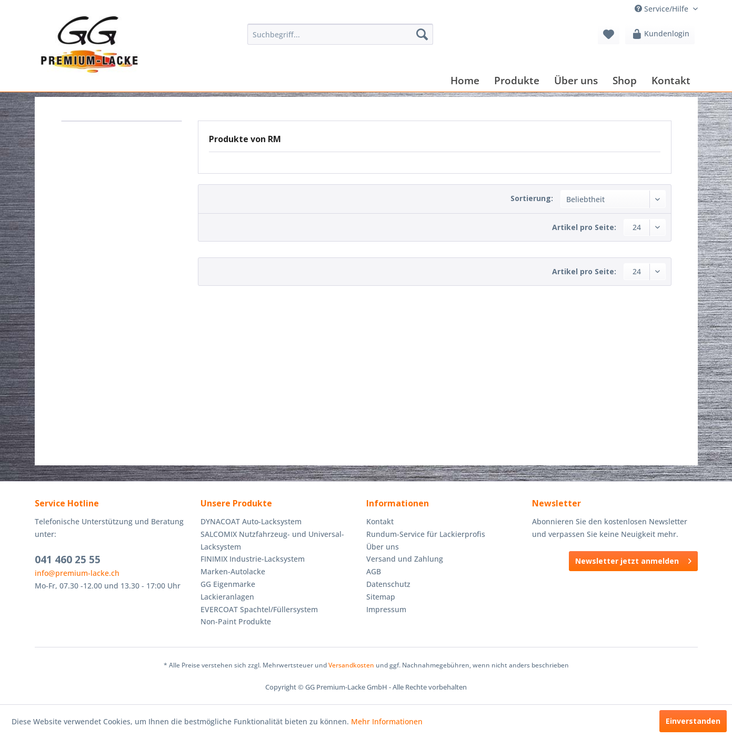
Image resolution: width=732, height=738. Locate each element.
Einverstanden (693, 721)
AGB (373, 571)
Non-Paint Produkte (235, 621)
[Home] (465, 80)
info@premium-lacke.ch (77, 573)
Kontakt (380, 521)
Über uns (382, 547)
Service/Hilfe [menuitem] (662, 9)
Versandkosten (351, 665)
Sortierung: (531, 198)
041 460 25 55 (68, 559)
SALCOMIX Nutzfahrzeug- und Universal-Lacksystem (272, 540)
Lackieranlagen (227, 597)
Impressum (386, 609)
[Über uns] (576, 80)
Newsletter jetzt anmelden (633, 559)
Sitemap (380, 597)
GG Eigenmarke (227, 584)
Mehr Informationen (387, 721)
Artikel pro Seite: (584, 227)
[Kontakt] (671, 80)
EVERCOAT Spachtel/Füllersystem (259, 609)
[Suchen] (422, 34)
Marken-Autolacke (232, 571)
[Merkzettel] (608, 34)
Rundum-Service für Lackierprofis (425, 534)
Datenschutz (388, 584)
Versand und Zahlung (404, 559)
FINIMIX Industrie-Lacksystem (252, 559)
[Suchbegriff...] (340, 34)
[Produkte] (517, 80)
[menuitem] (340, 34)
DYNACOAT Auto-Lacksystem (251, 521)
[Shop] (624, 80)
